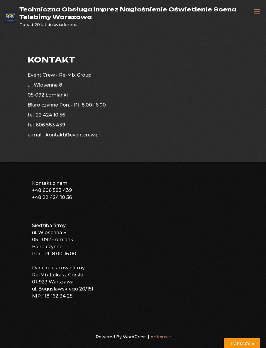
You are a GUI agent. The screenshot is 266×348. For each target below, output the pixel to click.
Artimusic (160, 336)
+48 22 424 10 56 (52, 197)
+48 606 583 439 (52, 190)
